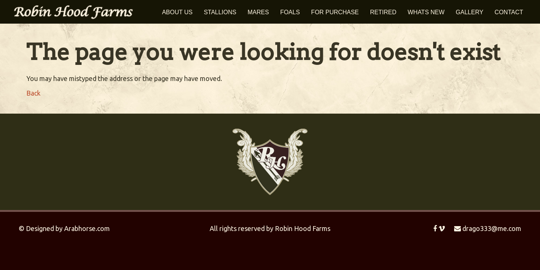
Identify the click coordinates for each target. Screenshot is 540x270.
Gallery (469, 12)
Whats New (426, 12)
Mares (258, 12)
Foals (290, 12)
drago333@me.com (487, 228)
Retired (383, 12)
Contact (509, 12)
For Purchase (335, 12)
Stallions (220, 12)
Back (33, 93)
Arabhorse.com (87, 228)
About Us (177, 12)
